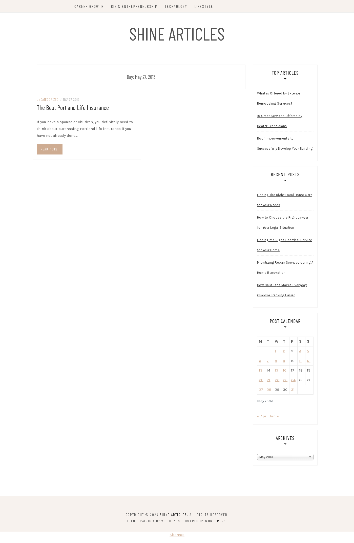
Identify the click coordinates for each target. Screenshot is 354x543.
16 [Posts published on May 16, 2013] (284, 370)
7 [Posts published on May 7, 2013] (268, 360)
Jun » (274, 416)
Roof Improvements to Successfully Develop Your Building (285, 143)
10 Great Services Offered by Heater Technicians (279, 121)
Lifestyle (204, 6)
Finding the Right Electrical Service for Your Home (284, 245)
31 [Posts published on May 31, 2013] (293, 389)
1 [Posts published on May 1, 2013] (275, 351)
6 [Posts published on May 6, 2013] (260, 360)
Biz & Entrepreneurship (134, 6)
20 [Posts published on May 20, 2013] (261, 380)
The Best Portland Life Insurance (73, 107)
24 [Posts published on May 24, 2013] (293, 380)
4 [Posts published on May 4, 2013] (300, 351)
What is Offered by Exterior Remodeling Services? (278, 98)
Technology (176, 6)
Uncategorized (48, 99)
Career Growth (89, 6)
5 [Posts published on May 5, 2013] (308, 351)
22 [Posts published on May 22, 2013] (277, 380)
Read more (49, 149)
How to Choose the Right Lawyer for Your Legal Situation (282, 222)
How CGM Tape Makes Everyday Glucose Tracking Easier (282, 290)
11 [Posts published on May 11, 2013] (300, 360)
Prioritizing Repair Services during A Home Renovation (285, 268)
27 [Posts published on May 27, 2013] (261, 389)
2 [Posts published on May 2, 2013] (284, 351)
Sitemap (177, 534)
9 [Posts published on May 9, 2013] (284, 360)
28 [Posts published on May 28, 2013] (269, 389)
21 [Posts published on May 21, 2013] (268, 380)
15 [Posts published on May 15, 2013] (276, 370)
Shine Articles (177, 33)
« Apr (261, 416)
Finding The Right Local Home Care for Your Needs (285, 200)
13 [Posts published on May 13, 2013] (260, 370)
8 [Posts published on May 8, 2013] (276, 360)
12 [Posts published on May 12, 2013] (308, 360)
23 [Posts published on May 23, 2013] (285, 380)
